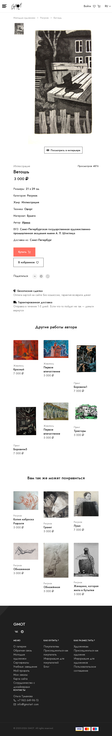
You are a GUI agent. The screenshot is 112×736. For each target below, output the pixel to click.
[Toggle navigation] (4, 6)
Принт (77, 383)
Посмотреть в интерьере (63, 150)
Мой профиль (21, 671)
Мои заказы (20, 675)
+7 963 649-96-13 (26, 700)
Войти (87, 6)
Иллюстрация (21, 166)
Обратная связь (22, 650)
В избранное (28, 262)
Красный (18, 369)
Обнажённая (52, 587)
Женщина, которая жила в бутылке (86, 588)
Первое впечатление (52, 369)
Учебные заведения (25, 667)
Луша (77, 526)
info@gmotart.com (26, 704)
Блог (46, 667)
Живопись (18, 365)
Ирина (26, 222)
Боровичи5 (20, 449)
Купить (24, 252)
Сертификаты (21, 663)
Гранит (48, 527)
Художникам (81, 646)
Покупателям (51, 646)
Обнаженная (21, 569)
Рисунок (44, 18)
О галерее (19, 646)
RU (106, 6)
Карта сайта (20, 679)
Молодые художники (24, 18)
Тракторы (80, 431)
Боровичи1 (80, 387)
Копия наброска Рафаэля (23, 521)
